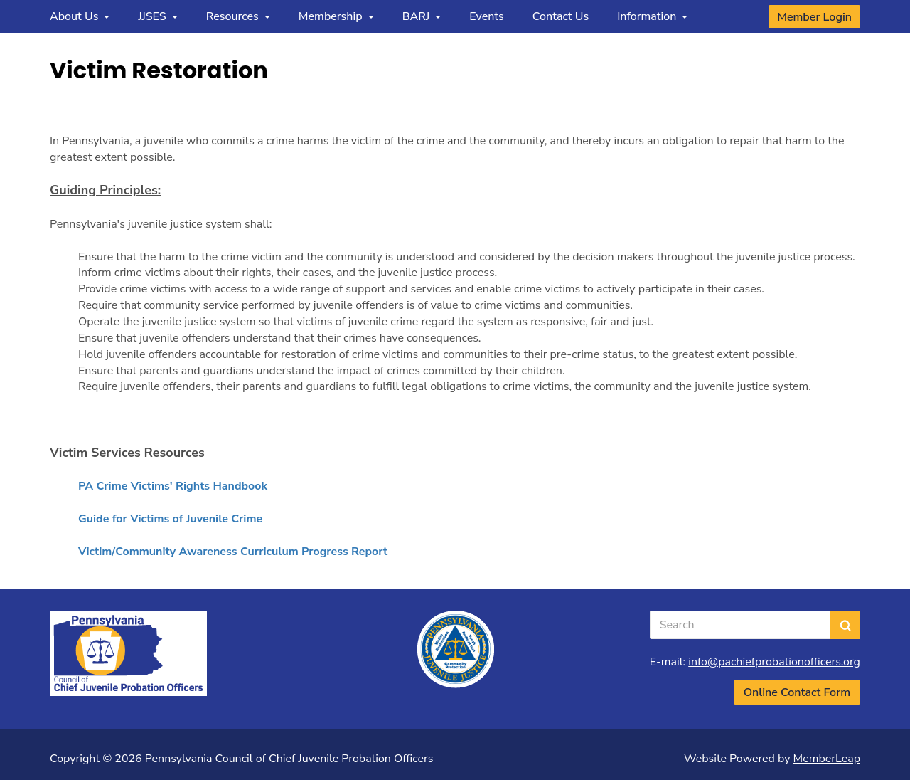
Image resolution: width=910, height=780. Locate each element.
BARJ (421, 16)
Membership (336, 16)
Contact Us (560, 16)
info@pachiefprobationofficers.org (774, 662)
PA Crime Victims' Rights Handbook (172, 486)
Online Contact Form (797, 692)
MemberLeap (826, 758)
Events (486, 16)
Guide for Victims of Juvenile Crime (170, 519)
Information (652, 16)
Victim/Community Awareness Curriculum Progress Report (232, 551)
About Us (79, 16)
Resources (238, 16)
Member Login (814, 17)
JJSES (157, 16)
